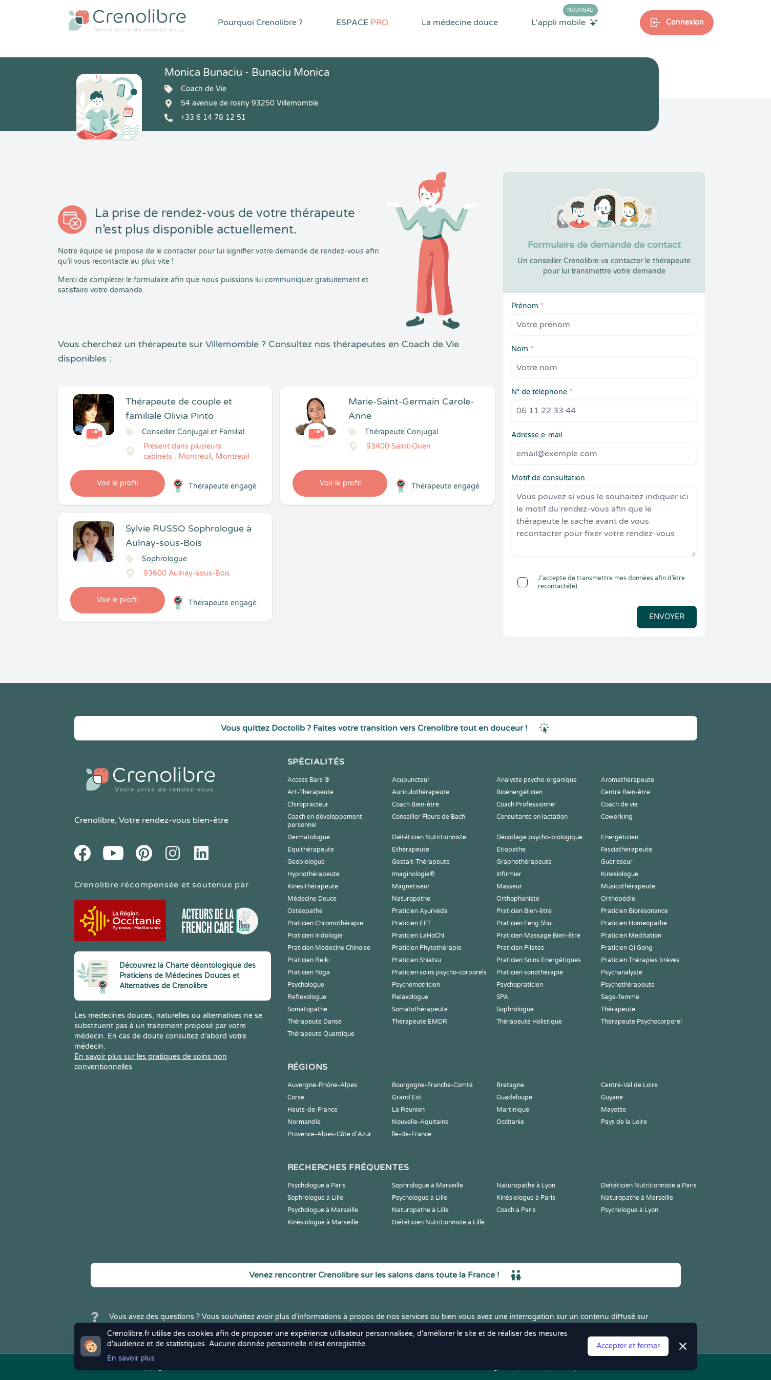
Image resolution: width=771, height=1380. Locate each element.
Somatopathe (307, 1009)
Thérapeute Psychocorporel (641, 1021)
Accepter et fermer (628, 1346)
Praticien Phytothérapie (427, 947)
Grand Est (407, 1097)
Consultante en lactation (532, 816)
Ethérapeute (410, 849)
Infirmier (509, 874)
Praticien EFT (411, 923)
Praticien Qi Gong (627, 947)
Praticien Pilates (520, 947)
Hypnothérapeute (313, 874)
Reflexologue (306, 997)
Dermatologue (308, 837)
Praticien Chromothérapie (325, 923)
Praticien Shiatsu (416, 960)
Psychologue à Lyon (629, 1210)
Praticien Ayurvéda (420, 911)
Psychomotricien (416, 984)
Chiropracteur (307, 804)
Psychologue (305, 984)
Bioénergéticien (519, 792)
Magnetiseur (411, 886)
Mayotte (613, 1109)
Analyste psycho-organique (536, 779)
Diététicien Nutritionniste (429, 837)
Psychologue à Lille (419, 1197)
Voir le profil (117, 483)
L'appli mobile (564, 22)
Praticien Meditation (631, 935)
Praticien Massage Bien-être (538, 935)
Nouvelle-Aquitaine (420, 1122)
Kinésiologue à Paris (525, 1197)
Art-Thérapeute (310, 792)
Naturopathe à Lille (420, 1210)
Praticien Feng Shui (524, 923)
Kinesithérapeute (312, 886)
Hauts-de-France (312, 1109)
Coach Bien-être (415, 804)
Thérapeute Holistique (529, 1021)
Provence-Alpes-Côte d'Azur (329, 1134)
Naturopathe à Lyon (525, 1185)
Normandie (304, 1122)
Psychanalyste (621, 972)
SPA (502, 997)
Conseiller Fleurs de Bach (428, 816)
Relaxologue (410, 997)
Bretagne (510, 1085)
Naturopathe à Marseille (637, 1197)
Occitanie (510, 1122)
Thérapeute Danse (314, 1021)
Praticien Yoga (308, 972)
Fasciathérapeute (626, 849)
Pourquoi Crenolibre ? (260, 22)
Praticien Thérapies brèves (640, 960)
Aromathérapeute (627, 779)
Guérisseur (617, 861)
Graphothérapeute (524, 861)
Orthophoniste (517, 898)
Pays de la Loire (624, 1122)
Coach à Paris (516, 1210)
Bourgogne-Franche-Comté (432, 1085)
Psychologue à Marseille (322, 1210)
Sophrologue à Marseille (427, 1185)
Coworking (617, 816)
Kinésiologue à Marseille (323, 1222)
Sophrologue (515, 1009)
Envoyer (666, 616)
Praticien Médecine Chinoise (328, 947)
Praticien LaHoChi (418, 935)
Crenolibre (94, 820)
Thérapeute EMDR (419, 1021)
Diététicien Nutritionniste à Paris (649, 1185)
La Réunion (408, 1109)
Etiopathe (511, 849)
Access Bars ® (308, 779)
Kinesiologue (619, 874)
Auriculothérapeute (420, 792)
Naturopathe (411, 898)
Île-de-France (411, 1134)
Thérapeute (618, 1009)
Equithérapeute (310, 849)
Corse (295, 1097)
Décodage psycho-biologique (539, 837)
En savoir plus (131, 1358)
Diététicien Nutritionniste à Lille (438, 1222)
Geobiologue (306, 861)
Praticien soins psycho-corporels (439, 972)
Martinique (512, 1109)
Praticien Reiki (308, 960)
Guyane (612, 1097)
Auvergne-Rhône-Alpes (322, 1085)
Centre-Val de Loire (629, 1085)
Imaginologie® (413, 874)
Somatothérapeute (420, 1009)
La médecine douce (460, 22)
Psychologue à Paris (316, 1185)
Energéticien (619, 837)
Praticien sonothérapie (529, 972)
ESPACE (362, 22)
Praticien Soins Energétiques (538, 960)
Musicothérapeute (628, 886)
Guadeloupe (514, 1097)
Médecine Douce (312, 898)
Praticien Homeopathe (634, 923)
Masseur (509, 886)
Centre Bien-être (625, 792)
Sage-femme (620, 997)
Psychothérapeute (628, 984)
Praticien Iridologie (315, 935)
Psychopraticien (519, 984)
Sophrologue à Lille (315, 1197)
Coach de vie (619, 804)
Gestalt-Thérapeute (421, 861)
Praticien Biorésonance (634, 911)
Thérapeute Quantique (321, 1033)
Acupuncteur (411, 779)
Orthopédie (618, 898)
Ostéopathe (305, 911)
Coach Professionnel (526, 804)
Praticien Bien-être (524, 911)
